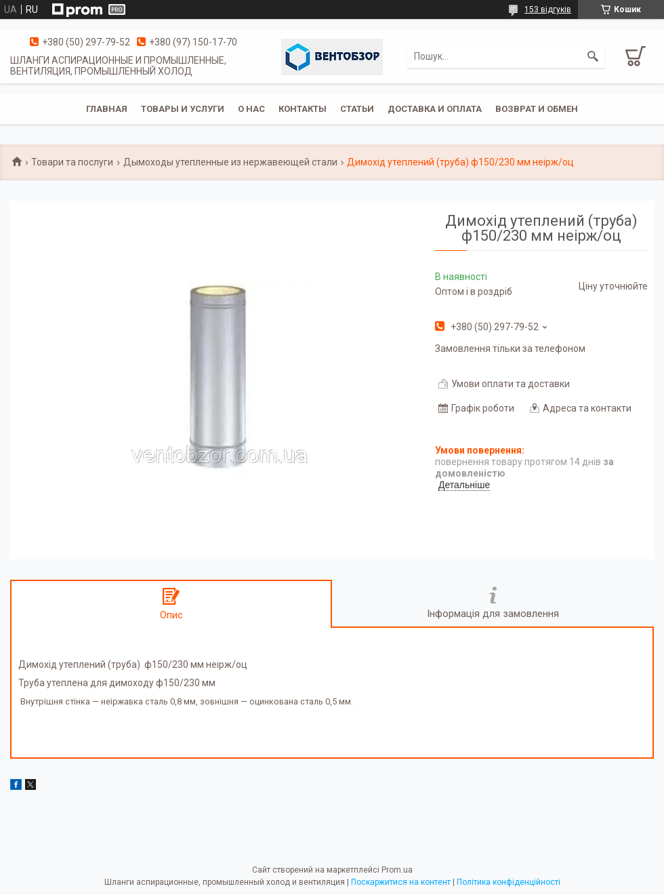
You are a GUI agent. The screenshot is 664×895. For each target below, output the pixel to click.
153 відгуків (547, 9)
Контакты (302, 109)
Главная (106, 109)
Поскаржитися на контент (401, 882)
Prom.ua (397, 870)
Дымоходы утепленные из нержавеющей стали (230, 162)
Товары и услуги (182, 109)
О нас (251, 109)
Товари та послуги (72, 162)
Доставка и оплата (435, 109)
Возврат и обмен (536, 109)
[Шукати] (593, 56)
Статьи (357, 109)
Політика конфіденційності (508, 882)
